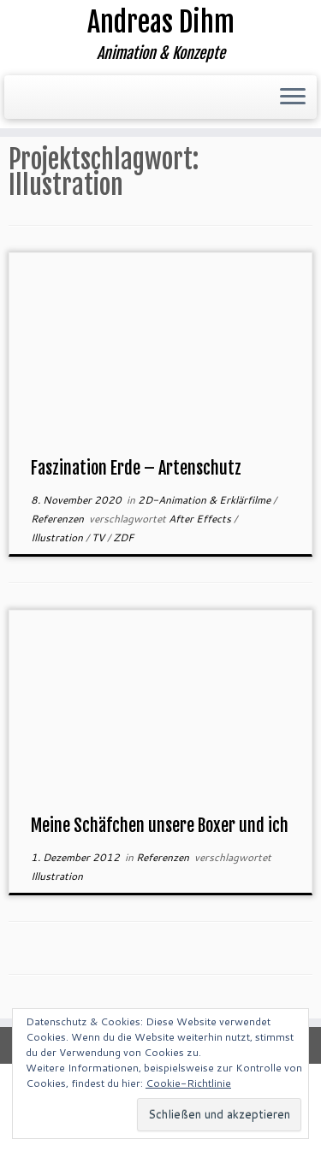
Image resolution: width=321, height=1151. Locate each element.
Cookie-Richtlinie (188, 1083)
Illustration (58, 537)
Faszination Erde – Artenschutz (136, 468)
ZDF (123, 537)
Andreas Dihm (161, 22)
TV (99, 537)
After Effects (201, 518)
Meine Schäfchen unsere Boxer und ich (159, 825)
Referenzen (58, 518)
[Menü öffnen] (293, 97)
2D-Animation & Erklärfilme (205, 500)
